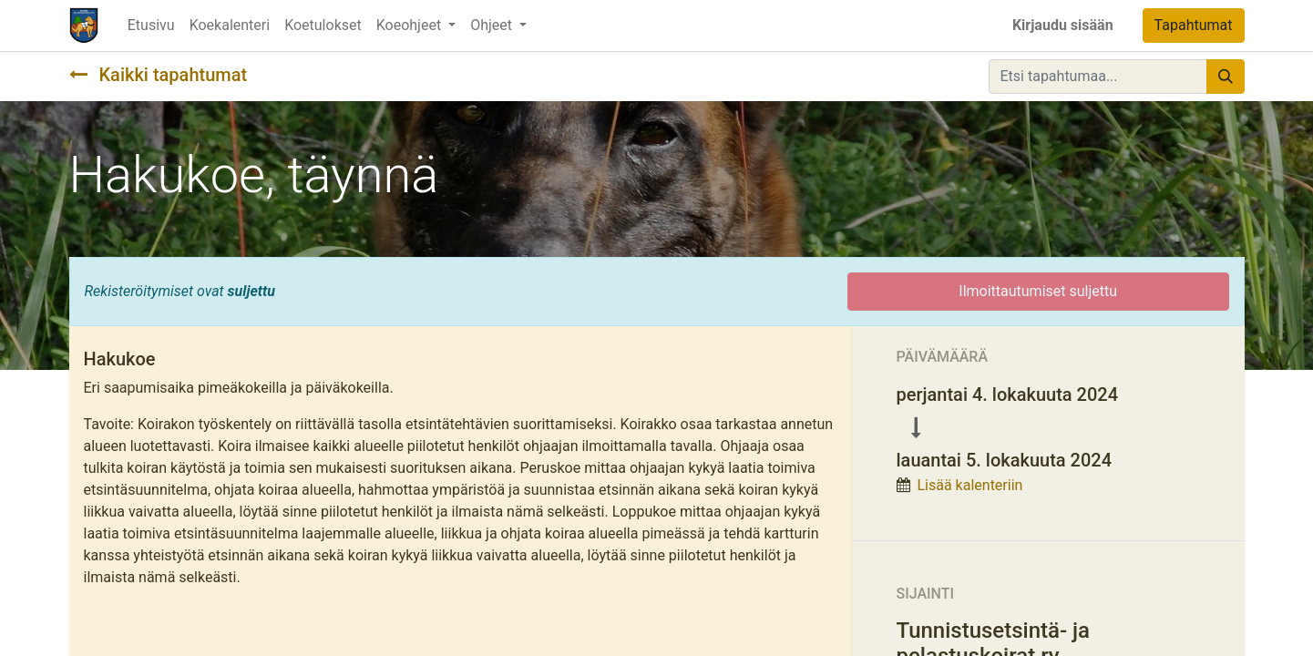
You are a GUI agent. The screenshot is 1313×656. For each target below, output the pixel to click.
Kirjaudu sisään (1062, 25)
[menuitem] (151, 25)
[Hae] (1225, 76)
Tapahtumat (1193, 25)
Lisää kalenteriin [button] (969, 485)
